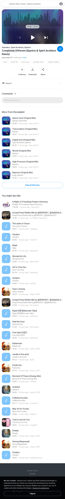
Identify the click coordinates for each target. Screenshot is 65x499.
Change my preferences (40, 488)
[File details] (32, 121)
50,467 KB (14, 62)
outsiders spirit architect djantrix (39, 62)
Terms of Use (32, 471)
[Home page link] (4, 4)
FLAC (5, 62)
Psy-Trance (25, 62)
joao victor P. (7, 58)
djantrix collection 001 (55, 62)
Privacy (32, 474)
